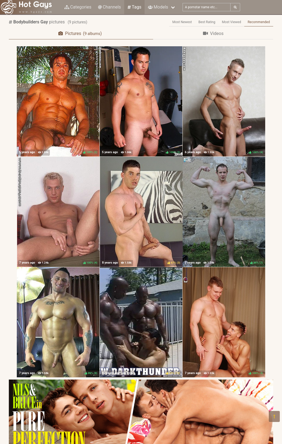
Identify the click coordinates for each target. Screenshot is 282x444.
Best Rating (207, 22)
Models (158, 7)
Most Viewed (231, 22)
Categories (77, 7)
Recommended (259, 22)
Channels (109, 7)
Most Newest (182, 22)
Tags (134, 7)
